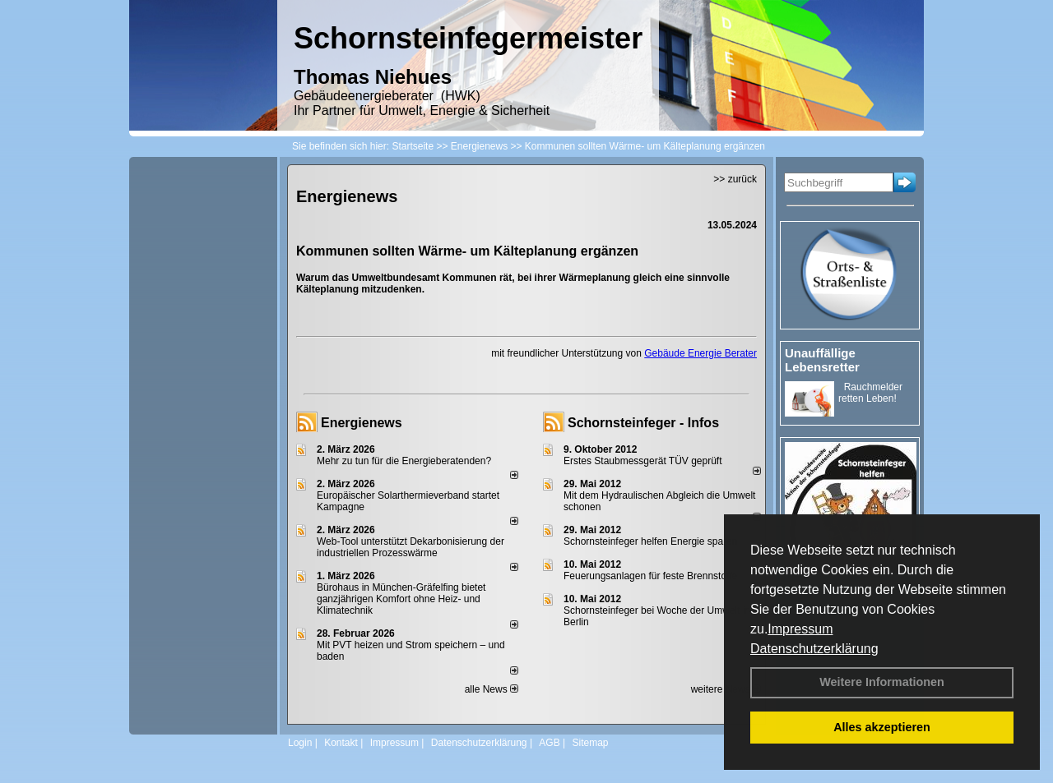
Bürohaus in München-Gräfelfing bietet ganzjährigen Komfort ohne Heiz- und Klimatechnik (401, 599)
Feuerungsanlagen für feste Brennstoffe (650, 576)
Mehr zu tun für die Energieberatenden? (404, 461)
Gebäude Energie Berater (700, 353)
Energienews (361, 423)
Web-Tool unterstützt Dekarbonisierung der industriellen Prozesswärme (410, 547)
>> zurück (735, 179)
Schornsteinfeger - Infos (643, 423)
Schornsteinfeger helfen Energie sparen (650, 541)
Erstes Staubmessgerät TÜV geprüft (643, 461)
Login (300, 742)
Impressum (800, 629)
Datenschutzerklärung (814, 649)
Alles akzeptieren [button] (881, 727)
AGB (549, 742)
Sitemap (590, 742)
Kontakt (341, 742)
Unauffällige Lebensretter (822, 360)
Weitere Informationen (881, 682)
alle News (491, 689)
